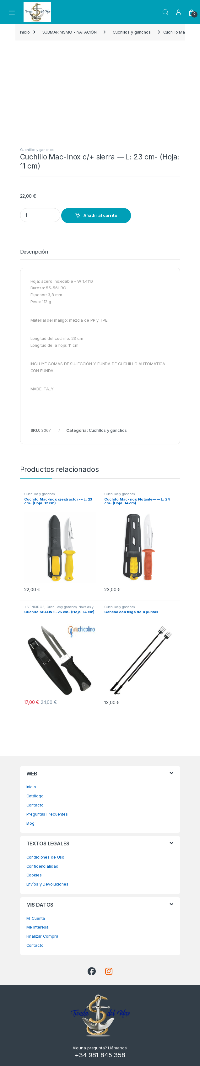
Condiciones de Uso (45, 857)
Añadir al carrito (100, 215)
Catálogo (35, 796)
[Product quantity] (40, 215)
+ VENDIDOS (34, 607)
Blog (30, 823)
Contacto (35, 805)
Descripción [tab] (34, 252)
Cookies (34, 875)
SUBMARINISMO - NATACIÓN (69, 32)
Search (165, 12)
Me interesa (37, 927)
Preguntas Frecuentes (47, 814)
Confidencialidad (42, 866)
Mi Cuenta (35, 918)
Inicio (25, 32)
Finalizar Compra (42, 936)
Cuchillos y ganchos (132, 32)
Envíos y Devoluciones (47, 884)
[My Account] (178, 12)
